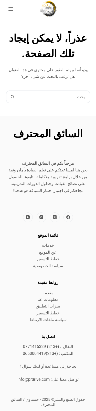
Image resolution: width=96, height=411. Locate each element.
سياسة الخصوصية (48, 265)
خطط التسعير (48, 258)
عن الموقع (48, 252)
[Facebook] (68, 217)
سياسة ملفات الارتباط (48, 319)
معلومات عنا (48, 299)
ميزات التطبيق (48, 306)
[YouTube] (28, 217)
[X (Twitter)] (55, 217)
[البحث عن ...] (54, 96)
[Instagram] (41, 217)
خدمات (48, 245)
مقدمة (48, 292)
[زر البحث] (12, 96)
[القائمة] (10, 9)
